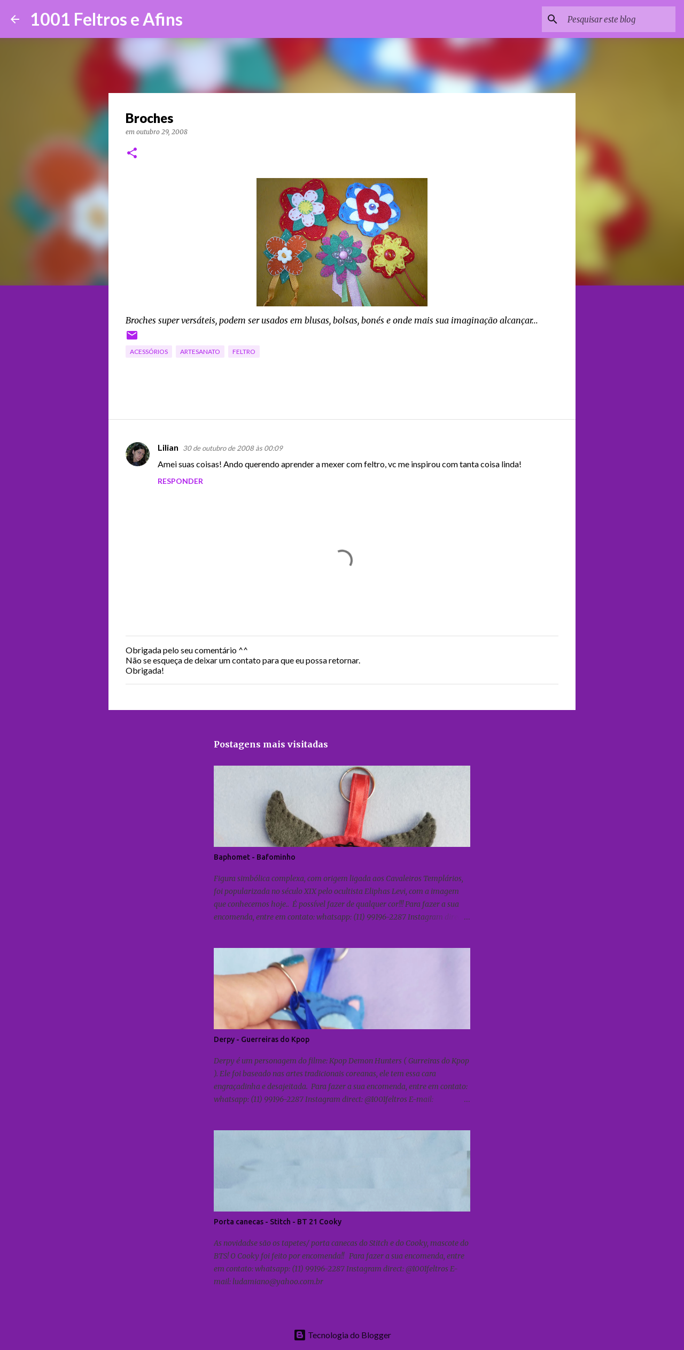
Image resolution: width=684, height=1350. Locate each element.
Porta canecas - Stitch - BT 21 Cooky (277, 1221)
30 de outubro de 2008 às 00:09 (233, 448)
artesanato (200, 352)
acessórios (149, 352)
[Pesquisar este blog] (619, 19)
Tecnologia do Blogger (342, 1335)
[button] (132, 153)
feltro (243, 352)
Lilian (168, 447)
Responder (180, 480)
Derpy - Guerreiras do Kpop (261, 1039)
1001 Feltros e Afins (106, 19)
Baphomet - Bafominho (255, 857)
